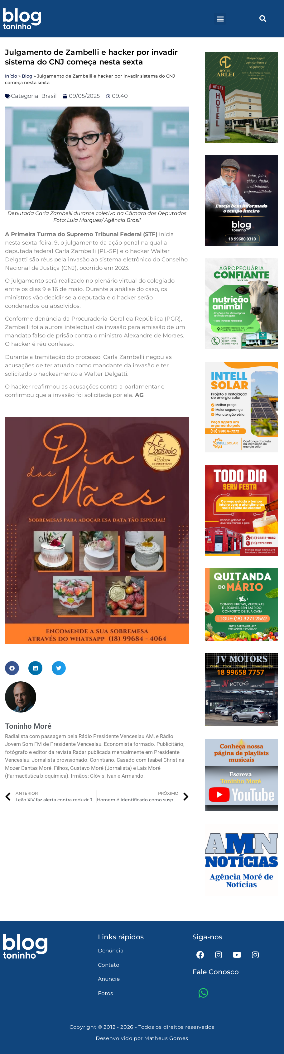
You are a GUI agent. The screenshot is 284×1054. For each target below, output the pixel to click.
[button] (220, 19)
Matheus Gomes (166, 1038)
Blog (27, 76)
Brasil (49, 96)
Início (11, 76)
